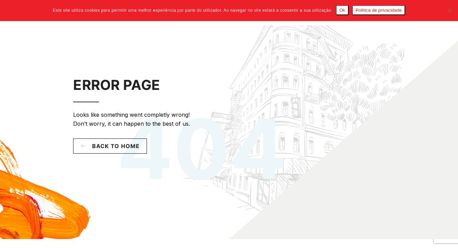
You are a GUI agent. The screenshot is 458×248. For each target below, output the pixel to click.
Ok (342, 10)
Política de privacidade (379, 10)
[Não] (449, 10)
